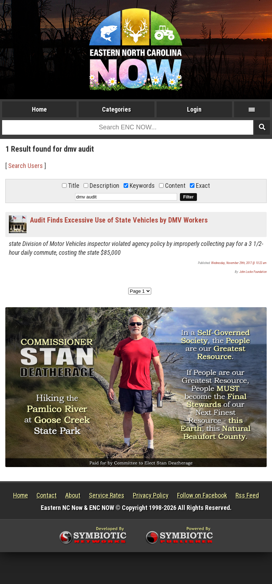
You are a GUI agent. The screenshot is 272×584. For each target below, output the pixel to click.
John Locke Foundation (253, 272)
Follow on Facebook (202, 495)
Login (194, 109)
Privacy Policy (151, 495)
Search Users (25, 165)
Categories (116, 109)
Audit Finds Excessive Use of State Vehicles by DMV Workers (119, 220)
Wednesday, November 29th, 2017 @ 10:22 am (239, 263)
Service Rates (106, 495)
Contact (46, 495)
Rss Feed (247, 495)
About (72, 495)
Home (39, 109)
